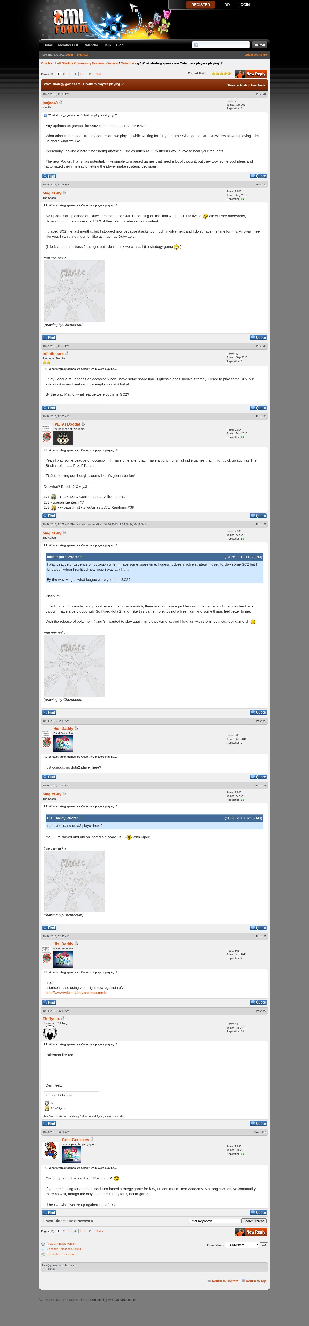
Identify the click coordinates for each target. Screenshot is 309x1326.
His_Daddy (63, 728)
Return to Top (256, 1281)
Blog (120, 45)
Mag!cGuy (52, 193)
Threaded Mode (237, 85)
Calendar (91, 45)
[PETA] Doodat (66, 424)
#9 (264, 1010)
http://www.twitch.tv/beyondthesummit (76, 993)
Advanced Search (256, 54)
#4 (264, 416)
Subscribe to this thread (61, 1254)
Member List (68, 45)
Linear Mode (257, 85)
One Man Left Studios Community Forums (72, 63)
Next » (99, 74)
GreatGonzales (75, 1140)
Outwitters (128, 63)
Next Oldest (56, 1221)
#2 (264, 184)
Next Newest (79, 1221)
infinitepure (53, 354)
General (112, 63)
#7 (264, 785)
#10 (264, 1132)
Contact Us (97, 1300)
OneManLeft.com (126, 1300)
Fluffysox (51, 1019)
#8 (264, 936)
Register (82, 54)
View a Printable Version (61, 1243)
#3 (264, 346)
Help (107, 45)
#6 (264, 720)
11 (90, 74)
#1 (264, 94)
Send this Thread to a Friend (64, 1248)
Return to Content (225, 1281)
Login (69, 54)
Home (48, 45)
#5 (264, 524)
